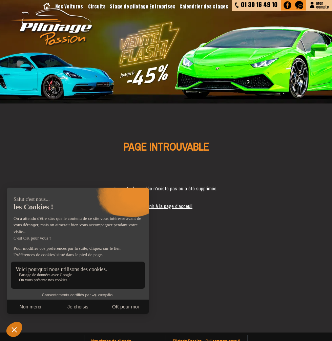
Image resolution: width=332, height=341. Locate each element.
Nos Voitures (69, 6)
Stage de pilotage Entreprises (142, 6)
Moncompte (322, 4)
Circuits (97, 6)
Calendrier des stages (204, 6)
